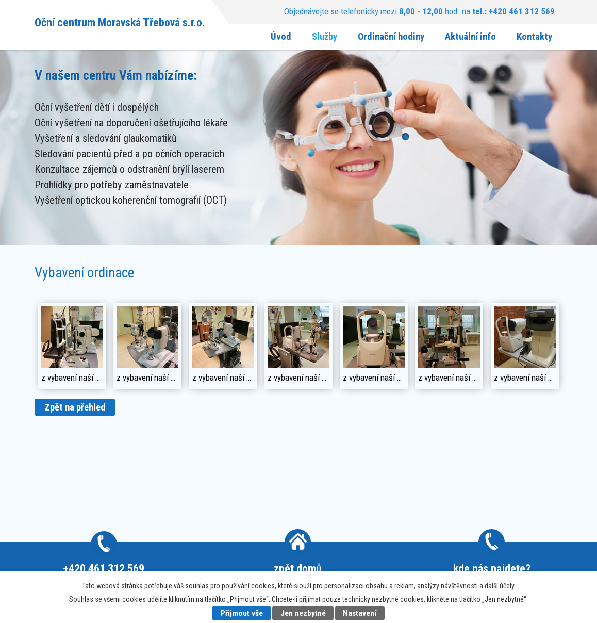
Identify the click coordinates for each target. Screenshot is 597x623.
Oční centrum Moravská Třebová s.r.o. (120, 22)
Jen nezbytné (303, 613)
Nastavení (359, 613)
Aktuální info (470, 36)
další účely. (500, 586)
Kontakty (534, 36)
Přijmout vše (242, 613)
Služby (324, 36)
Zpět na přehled (75, 407)
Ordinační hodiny (391, 36)
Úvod (281, 36)
